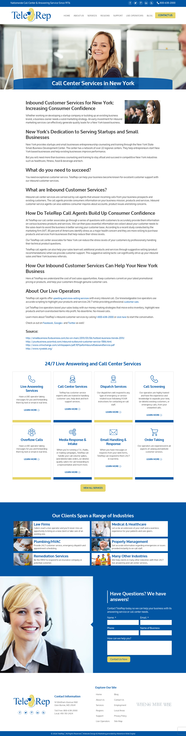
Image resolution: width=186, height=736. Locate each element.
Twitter (73, 322)
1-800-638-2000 (105, 316)
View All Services (93, 487)
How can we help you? (119, 638)
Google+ (59, 322)
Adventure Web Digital (126, 733)
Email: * (144, 617)
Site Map (118, 721)
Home (66, 15)
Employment (120, 705)
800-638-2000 (165, 3)
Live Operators (134, 15)
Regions (104, 15)
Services (92, 15)
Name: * (111, 617)
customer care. (132, 301)
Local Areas (119, 710)
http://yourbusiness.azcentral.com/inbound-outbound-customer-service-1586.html (70, 341)
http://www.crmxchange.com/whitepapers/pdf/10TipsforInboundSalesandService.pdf (73, 344)
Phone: (111, 627)
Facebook (48, 322)
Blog (149, 15)
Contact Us (165, 15)
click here (123, 316)
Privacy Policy (120, 715)
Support (117, 15)
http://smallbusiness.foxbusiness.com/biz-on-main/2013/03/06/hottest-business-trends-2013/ (78, 337)
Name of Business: (150, 627)
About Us (78, 15)
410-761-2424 (66, 713)
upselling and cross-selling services (72, 298)
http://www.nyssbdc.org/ (40, 348)
